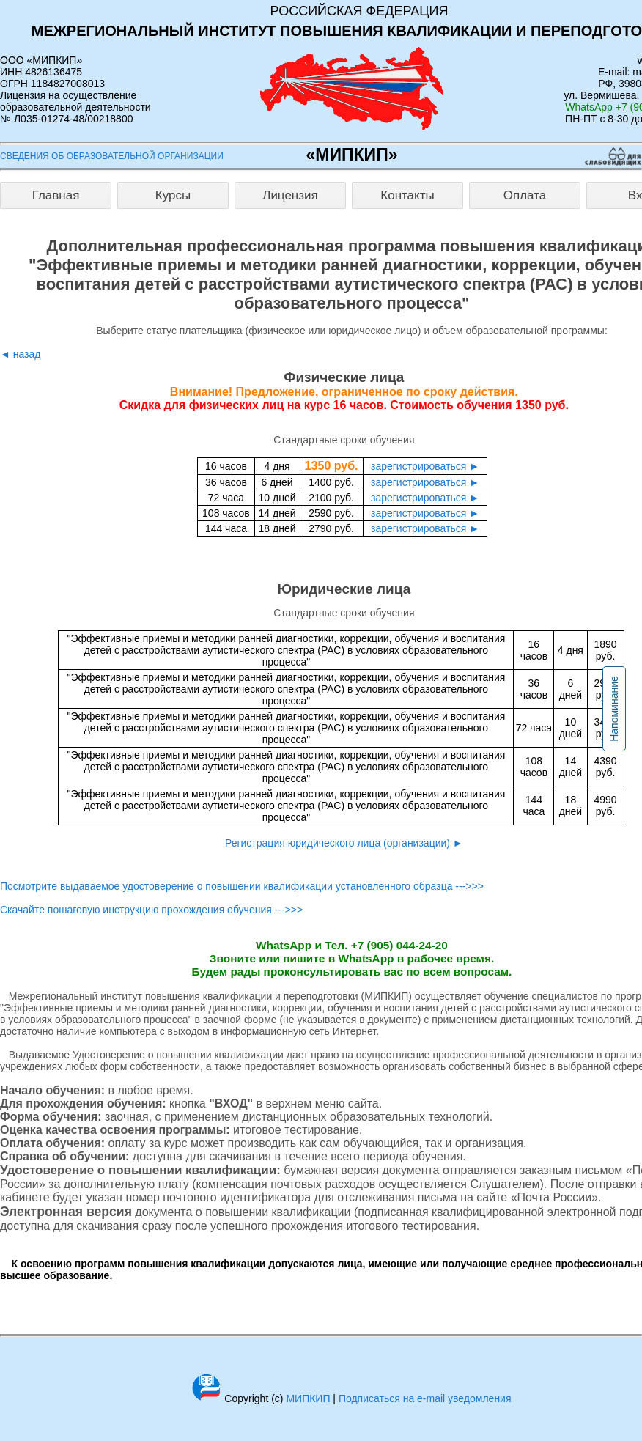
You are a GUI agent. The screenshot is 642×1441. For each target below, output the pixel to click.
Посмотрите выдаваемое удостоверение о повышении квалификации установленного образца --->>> (242, 886)
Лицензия (290, 195)
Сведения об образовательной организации (112, 156)
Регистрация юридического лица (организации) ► (344, 843)
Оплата (524, 195)
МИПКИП (308, 1398)
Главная (56, 195)
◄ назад (20, 354)
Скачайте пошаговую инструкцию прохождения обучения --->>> (151, 909)
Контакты (407, 195)
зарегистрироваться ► (425, 466)
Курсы (173, 195)
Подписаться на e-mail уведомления (425, 1398)
